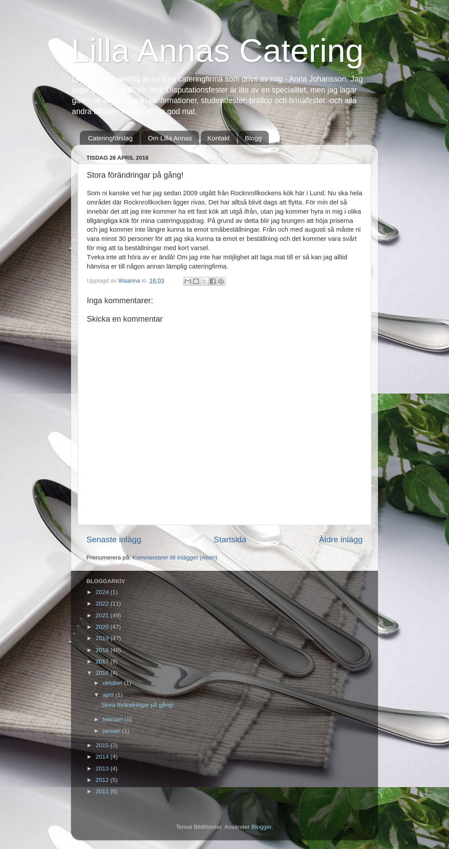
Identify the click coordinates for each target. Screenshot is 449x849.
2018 (103, 650)
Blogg (253, 138)
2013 (103, 768)
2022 (103, 603)
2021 (103, 615)
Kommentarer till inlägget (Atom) (174, 557)
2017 (103, 661)
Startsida (230, 539)
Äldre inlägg (341, 539)
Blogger (261, 827)
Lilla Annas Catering (217, 50)
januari (112, 730)
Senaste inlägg (113, 539)
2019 (103, 638)
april (109, 694)
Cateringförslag (110, 138)
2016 (103, 673)
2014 (103, 756)
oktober (113, 683)
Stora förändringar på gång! (137, 705)
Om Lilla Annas (170, 138)
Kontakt (218, 138)
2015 (103, 745)
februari (114, 719)
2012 (103, 780)
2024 (103, 592)
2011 (103, 791)
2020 (103, 626)
